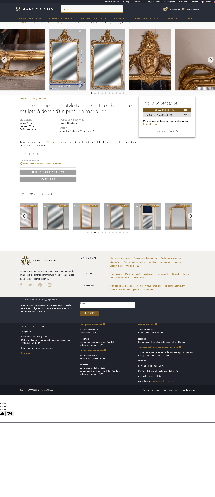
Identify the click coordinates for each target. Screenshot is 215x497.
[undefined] (10, 413)
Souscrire (89, 313)
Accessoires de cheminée (61, 18)
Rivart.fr (175, 274)
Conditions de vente (171, 390)
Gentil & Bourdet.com (119, 278)
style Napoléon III (50, 142)
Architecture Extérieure (147, 18)
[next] (211, 60)
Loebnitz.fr (148, 274)
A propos (183, 2)
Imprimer (48, 179)
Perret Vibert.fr (139, 278)
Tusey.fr (186, 274)
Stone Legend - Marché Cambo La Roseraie (41, 164)
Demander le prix (171, 110)
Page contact (27, 353)
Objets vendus (116, 266)
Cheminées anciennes (30, 18)
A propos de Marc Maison (122, 286)
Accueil (32, 23)
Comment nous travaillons (149, 286)
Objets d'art (120, 18)
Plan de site (184, 390)
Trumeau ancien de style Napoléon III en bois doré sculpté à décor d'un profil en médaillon (104, 23)
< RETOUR (23, 23)
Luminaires (190, 18)
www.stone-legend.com (163, 381)
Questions (148, 289)
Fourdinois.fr (163, 274)
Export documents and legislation (125, 289)
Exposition (138, 2)
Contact (194, 2)
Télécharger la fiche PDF (48, 172)
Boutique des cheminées (93, 324)
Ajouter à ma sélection (167, 114)
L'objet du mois (153, 2)
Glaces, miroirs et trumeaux (65, 23)
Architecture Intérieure (93, 18)
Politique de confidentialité (153, 390)
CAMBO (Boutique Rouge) (93, 350)
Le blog (126, 2)
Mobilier (172, 18)
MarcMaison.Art (132, 274)
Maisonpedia (169, 2)
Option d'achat (132, 266)
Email (82, 303)
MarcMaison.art (112, 2)
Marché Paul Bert (148, 324)
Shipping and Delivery (175, 286)
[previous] (4, 60)
